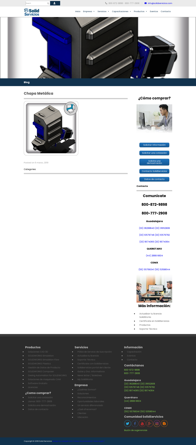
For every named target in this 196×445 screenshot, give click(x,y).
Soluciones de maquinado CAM (44, 379)
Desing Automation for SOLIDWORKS (47, 375)
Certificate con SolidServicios (92, 363)
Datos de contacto (38, 409)
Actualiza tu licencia (88, 355)
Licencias (33, 387)
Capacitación (134, 351)
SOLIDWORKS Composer (41, 371)
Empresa (89, 11)
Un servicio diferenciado (90, 405)
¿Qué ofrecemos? (87, 409)
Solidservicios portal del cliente (94, 367)
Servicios (103, 11)
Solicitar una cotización (40, 397)
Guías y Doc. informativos (91, 371)
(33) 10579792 (162, 235)
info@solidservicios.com (158, 3)
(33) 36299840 (146, 228)
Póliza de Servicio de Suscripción (94, 351)
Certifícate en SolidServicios (154, 321)
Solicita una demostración (42, 405)
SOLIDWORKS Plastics (39, 363)
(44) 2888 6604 (154, 255)
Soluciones (83, 393)
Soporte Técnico (148, 328)
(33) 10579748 (146, 235)
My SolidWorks (85, 379)
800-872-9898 (132, 369)
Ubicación (82, 417)
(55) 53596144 (162, 269)
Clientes (81, 413)
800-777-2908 (132, 373)
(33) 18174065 (146, 241)
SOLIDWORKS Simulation (41, 355)
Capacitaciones (121, 11)
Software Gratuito (37, 383)
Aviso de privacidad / (83, 441)
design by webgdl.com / (63, 441)
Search (28, 3)
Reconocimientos (86, 397)
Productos (140, 11)
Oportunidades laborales (90, 401)
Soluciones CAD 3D (38, 351)
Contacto (166, 11)
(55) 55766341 (146, 269)
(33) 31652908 (162, 228)
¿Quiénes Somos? (86, 389)
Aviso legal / (99, 441)
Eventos (154, 11)
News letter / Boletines (89, 375)
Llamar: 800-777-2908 (40, 401)
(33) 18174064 (162, 241)
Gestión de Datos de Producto (44, 367)
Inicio (77, 11)
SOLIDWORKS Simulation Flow (43, 359)
